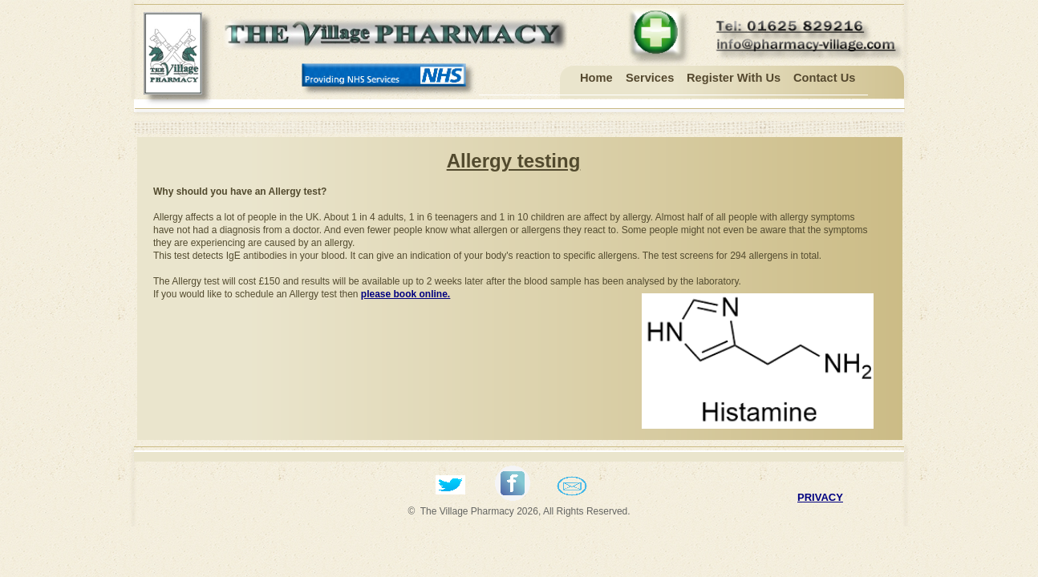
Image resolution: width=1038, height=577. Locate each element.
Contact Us (824, 77)
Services (650, 77)
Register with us (734, 77)
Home (596, 77)
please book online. (405, 294)
